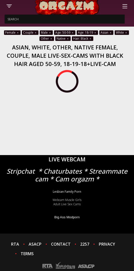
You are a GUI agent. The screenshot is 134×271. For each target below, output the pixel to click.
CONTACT (61, 244)
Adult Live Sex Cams (67, 204)
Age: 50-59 (64, 32)
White (122, 32)
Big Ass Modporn (67, 217)
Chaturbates (62, 171)
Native (63, 38)
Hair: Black (82, 38)
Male (46, 32)
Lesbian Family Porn (67, 191)
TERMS (27, 253)
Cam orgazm (74, 178)
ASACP (35, 244)
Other (47, 38)
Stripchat (21, 171)
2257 (84, 244)
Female (12, 32)
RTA (15, 244)
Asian (106, 32)
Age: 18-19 (87, 32)
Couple (30, 32)
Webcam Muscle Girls (67, 200)
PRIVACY (107, 244)
